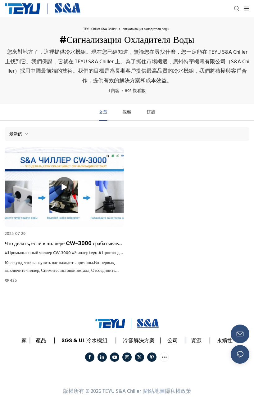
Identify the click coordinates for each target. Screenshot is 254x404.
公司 (172, 340)
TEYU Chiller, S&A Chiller (99, 29)
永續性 (225, 340)
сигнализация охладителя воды (146, 29)
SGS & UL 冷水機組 (84, 340)
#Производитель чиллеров (123, 253)
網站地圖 (154, 391)
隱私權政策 (178, 391)
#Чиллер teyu (85, 253)
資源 (196, 340)
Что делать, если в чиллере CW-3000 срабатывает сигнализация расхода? (62, 244)
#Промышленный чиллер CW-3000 (38, 253)
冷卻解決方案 (139, 340)
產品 (41, 340)
